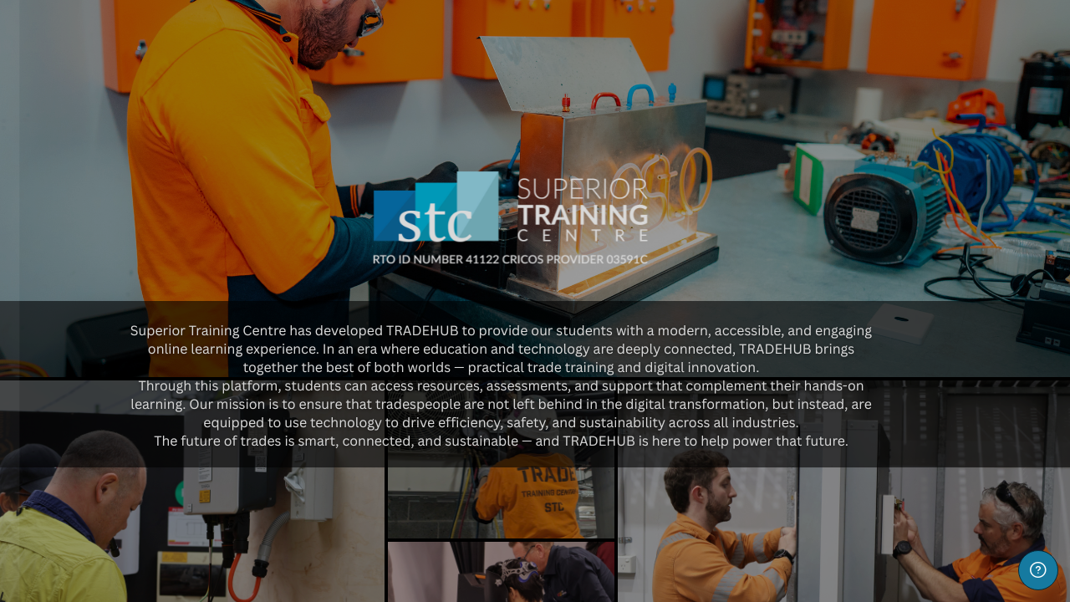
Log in (177, 547)
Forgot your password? (264, 500)
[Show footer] (1038, 570)
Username (58, 334)
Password (57, 419)
